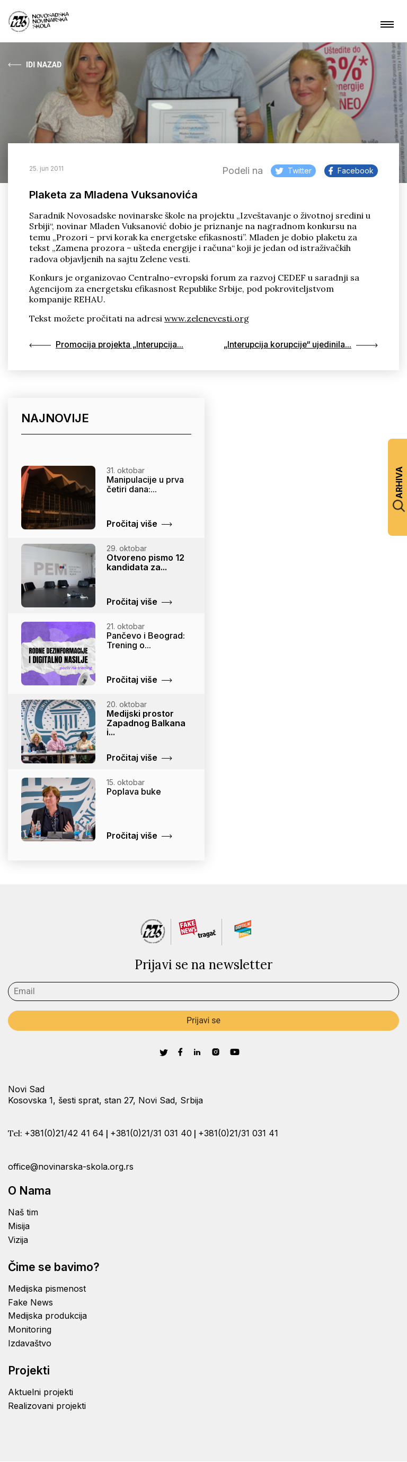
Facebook (351, 170)
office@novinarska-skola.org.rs (71, 1166)
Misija (19, 1226)
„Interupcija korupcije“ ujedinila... (299, 345)
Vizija (18, 1239)
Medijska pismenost (47, 1288)
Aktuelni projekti (40, 1392)
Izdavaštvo (29, 1343)
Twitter (293, 170)
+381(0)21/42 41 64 (64, 1133)
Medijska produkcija (47, 1316)
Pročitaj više (139, 523)
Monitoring (29, 1329)
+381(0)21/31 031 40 (151, 1133)
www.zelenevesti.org (206, 318)
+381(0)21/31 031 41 (238, 1133)
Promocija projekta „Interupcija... (107, 345)
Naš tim (23, 1212)
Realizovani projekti (47, 1405)
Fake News (30, 1302)
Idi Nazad (34, 64)
